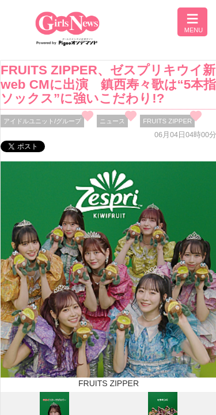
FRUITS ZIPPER (167, 121)
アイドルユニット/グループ (42, 121)
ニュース (112, 121)
